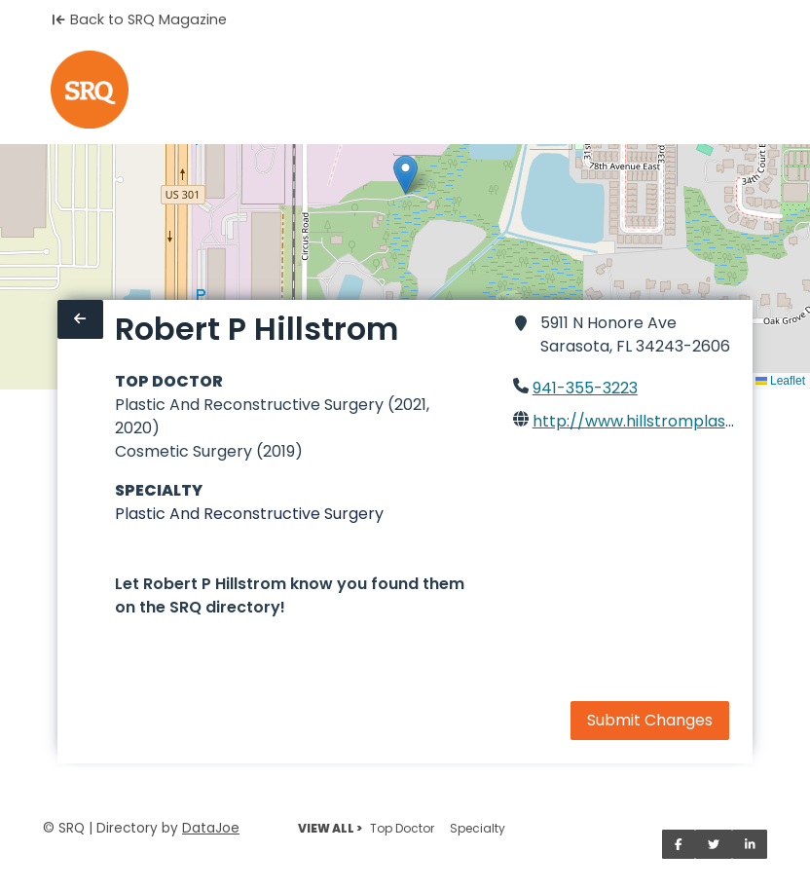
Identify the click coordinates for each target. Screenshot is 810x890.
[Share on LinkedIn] (750, 844)
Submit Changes (650, 720)
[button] (405, 175)
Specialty (477, 828)
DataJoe (210, 828)
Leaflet (780, 381)
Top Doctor (402, 828)
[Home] (89, 89)
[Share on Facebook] (678, 844)
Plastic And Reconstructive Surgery (249, 513)
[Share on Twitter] (713, 844)
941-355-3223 (585, 388)
